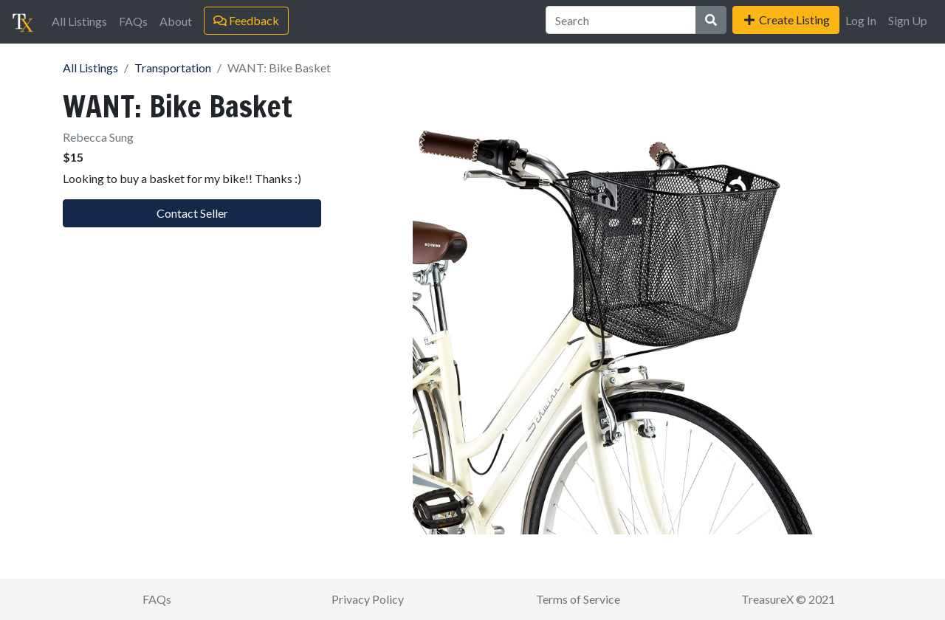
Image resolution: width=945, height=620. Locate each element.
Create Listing (786, 20)
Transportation (172, 68)
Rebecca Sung (98, 137)
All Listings (79, 21)
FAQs (133, 21)
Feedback (246, 20)
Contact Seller (192, 213)
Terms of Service (578, 599)
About (175, 21)
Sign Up (907, 20)
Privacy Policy (367, 599)
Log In (860, 20)
